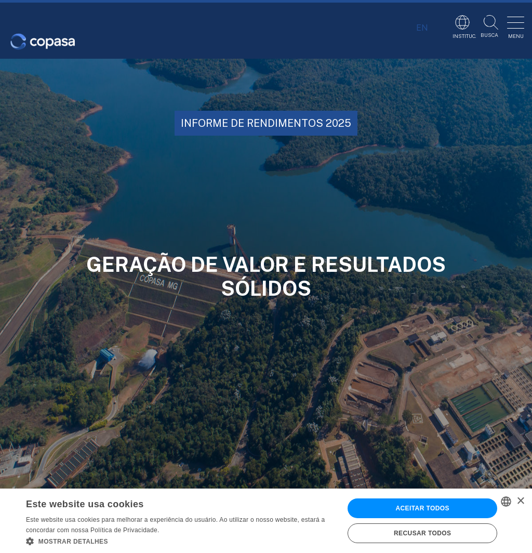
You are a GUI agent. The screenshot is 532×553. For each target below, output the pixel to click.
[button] (180, 540)
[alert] (266, 521)
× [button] (520, 501)
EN (422, 28)
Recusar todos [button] (422, 533)
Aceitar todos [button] (422, 508)
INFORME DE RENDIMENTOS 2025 (266, 123)
